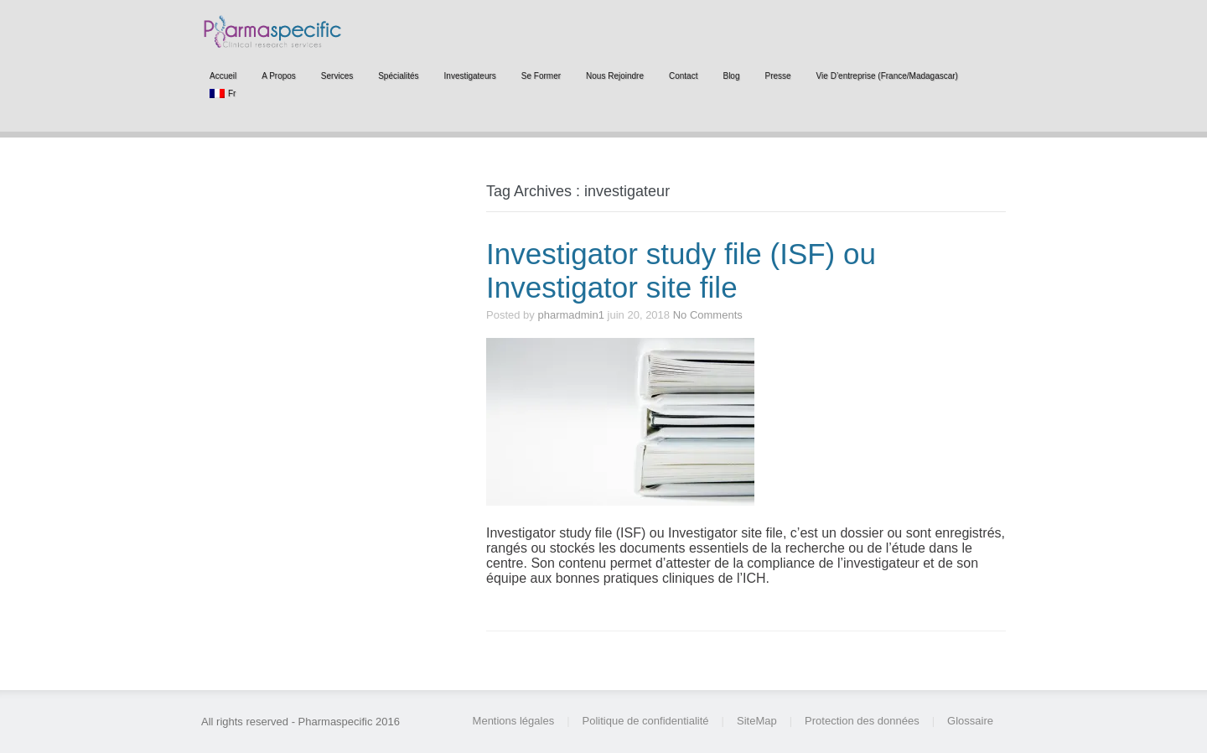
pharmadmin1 (570, 315)
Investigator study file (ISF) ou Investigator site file (681, 270)
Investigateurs (470, 75)
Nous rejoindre (615, 75)
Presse (777, 75)
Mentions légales (514, 720)
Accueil (223, 75)
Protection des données (862, 720)
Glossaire (970, 720)
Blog (731, 75)
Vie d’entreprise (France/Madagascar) (887, 75)
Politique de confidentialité (646, 720)
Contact (683, 75)
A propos (279, 75)
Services (337, 75)
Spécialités (398, 75)
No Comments (708, 315)
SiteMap (757, 720)
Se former (541, 75)
